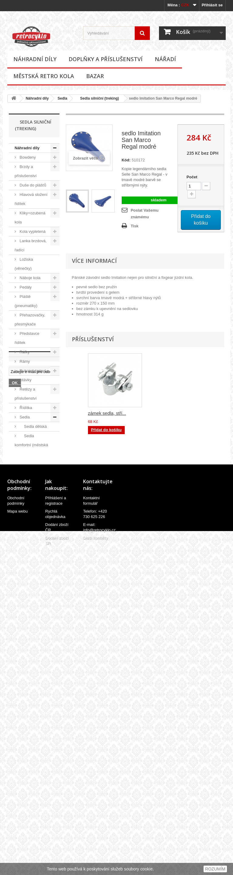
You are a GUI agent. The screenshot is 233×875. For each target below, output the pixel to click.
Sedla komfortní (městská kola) (31, 445)
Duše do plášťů (32, 185)
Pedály (25, 287)
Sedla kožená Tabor (31, 496)
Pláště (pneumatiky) (26, 301)
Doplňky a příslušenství (106, 59)
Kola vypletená (32, 231)
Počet (192, 177)
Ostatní (28, 565)
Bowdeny (27, 157)
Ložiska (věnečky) (24, 264)
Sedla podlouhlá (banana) (32, 514)
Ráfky (24, 352)
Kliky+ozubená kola (30, 217)
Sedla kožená (33, 463)
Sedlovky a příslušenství (27, 579)
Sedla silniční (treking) (97, 98)
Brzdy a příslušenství (26, 171)
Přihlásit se (212, 5)
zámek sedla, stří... (167, 413)
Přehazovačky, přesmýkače (30, 319)
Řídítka (25, 407)
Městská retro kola (43, 76)
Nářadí (165, 59)
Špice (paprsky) (33, 611)
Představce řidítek (27, 338)
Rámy (24, 361)
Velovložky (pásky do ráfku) (29, 625)
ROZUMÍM (215, 869)
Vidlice (25, 657)
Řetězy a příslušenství (26, 394)
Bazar (95, 76)
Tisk (135, 226)
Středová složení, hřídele (32, 597)
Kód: (126, 160)
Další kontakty (95, 861)
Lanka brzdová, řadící (31, 245)
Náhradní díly (34, 59)
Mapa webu (17, 835)
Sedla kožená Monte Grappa (31, 477)
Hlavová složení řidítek (31, 199)
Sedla (62, 98)
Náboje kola (29, 278)
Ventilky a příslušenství (26, 644)
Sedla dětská (33, 426)
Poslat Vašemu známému (145, 213)
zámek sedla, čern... (108, 413)
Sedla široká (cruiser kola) (30, 551)
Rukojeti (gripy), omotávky (31, 375)
